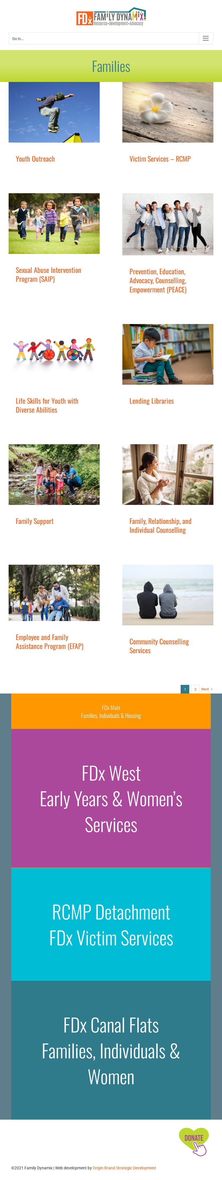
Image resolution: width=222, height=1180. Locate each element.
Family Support (34, 521)
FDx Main (111, 707)
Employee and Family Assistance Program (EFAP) (49, 641)
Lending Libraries (152, 400)
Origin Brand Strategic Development (124, 1168)
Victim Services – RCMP (160, 158)
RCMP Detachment (111, 911)
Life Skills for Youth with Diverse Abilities (47, 405)
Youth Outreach (35, 158)
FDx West (111, 772)
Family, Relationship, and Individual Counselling (161, 525)
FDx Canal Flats (111, 1024)
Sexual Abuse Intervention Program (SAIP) (48, 274)
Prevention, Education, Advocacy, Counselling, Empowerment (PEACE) (158, 280)
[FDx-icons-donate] (193, 1127)
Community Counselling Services (159, 645)
